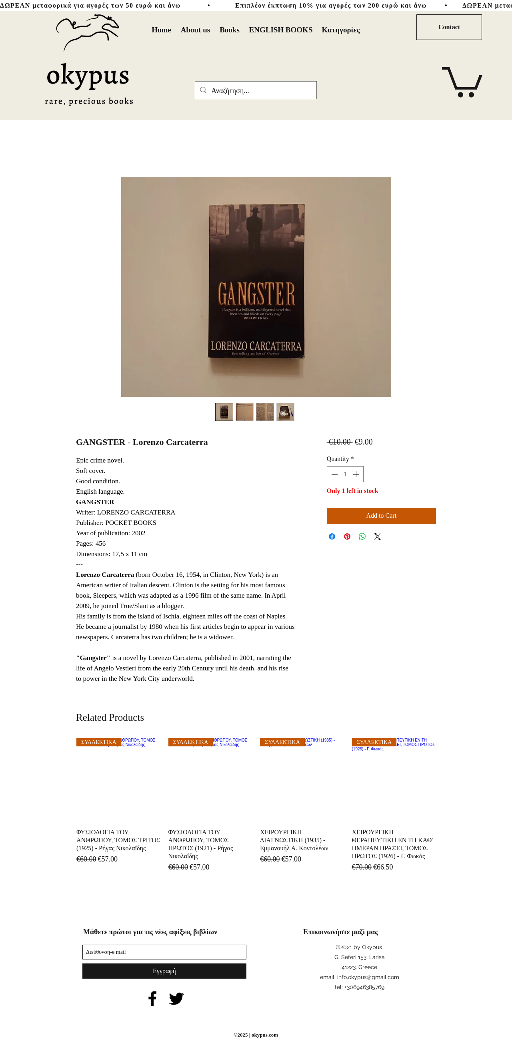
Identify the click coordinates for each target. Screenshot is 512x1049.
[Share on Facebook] (332, 536)
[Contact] (449, 27)
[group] (256, 805)
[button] (462, 81)
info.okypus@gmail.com (368, 977)
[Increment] (356, 474)
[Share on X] (377, 536)
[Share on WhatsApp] (362, 536)
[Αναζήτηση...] (255, 91)
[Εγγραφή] (164, 971)
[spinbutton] (345, 474)
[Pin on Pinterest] (347, 536)
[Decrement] (333, 474)
